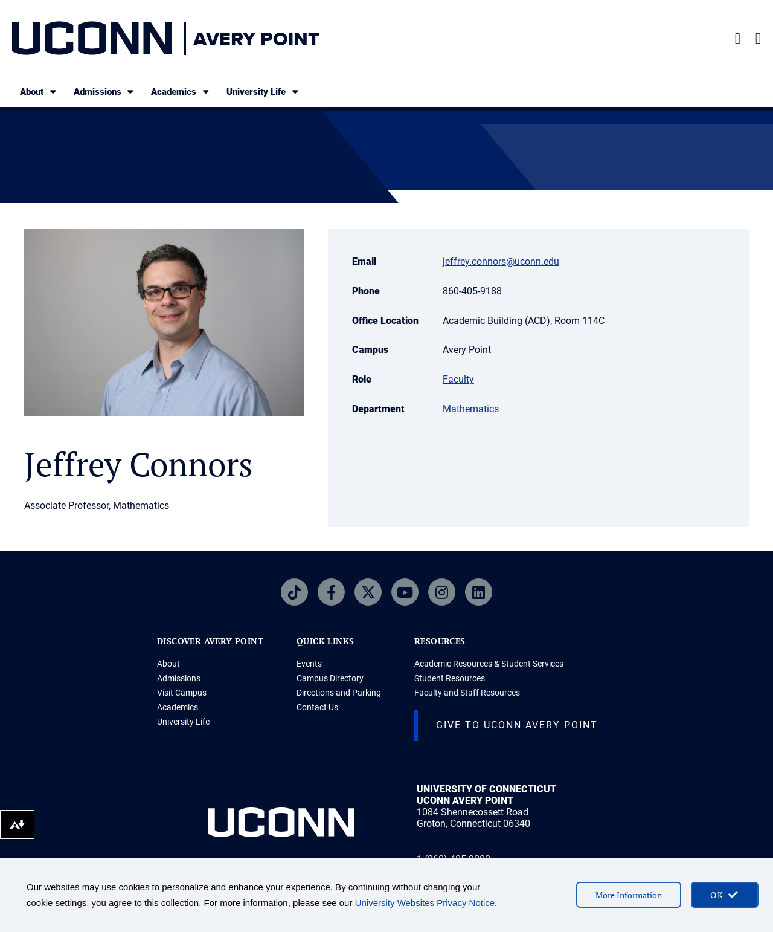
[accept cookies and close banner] (725, 895)
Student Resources (449, 678)
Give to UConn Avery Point (517, 725)
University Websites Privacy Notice (425, 903)
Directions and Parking (339, 692)
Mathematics (471, 409)
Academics (181, 91)
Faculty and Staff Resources (467, 692)
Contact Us (317, 707)
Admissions (105, 91)
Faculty (458, 379)
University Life (263, 91)
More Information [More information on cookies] (628, 895)
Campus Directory (330, 678)
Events (309, 663)
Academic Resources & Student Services (488, 663)
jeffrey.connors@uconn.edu (501, 261)
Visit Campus (182, 692)
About (39, 91)
